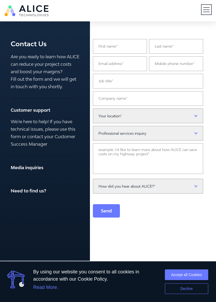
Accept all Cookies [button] (186, 275)
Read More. (45, 287)
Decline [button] (186, 288)
